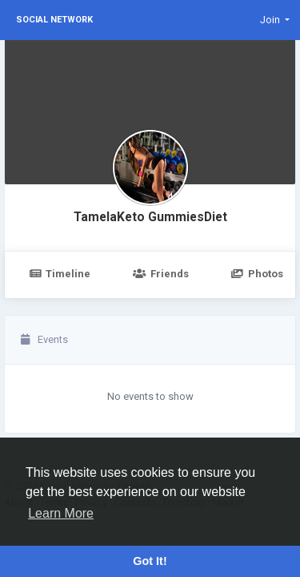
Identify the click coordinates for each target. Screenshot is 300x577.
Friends (160, 274)
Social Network (54, 19)
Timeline (59, 274)
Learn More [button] (61, 513)
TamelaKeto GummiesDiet (150, 217)
